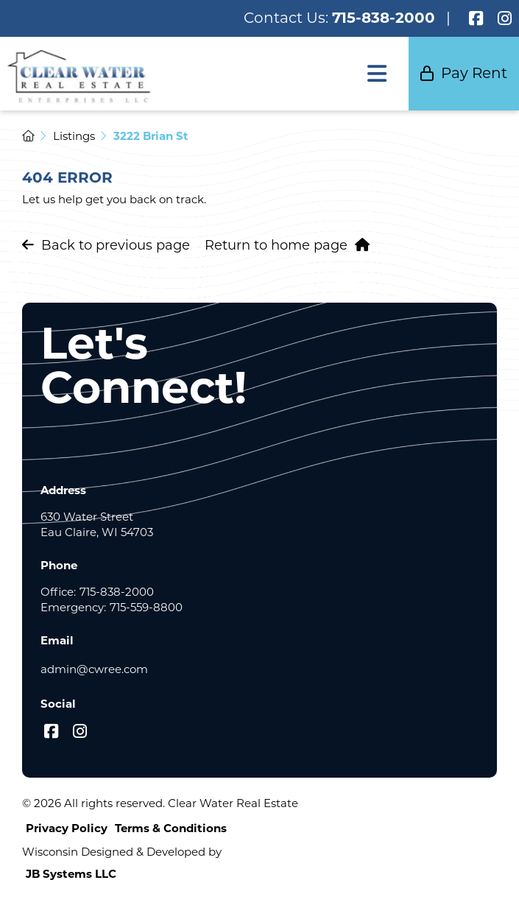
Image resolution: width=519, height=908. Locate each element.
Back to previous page (106, 245)
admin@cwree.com (94, 669)
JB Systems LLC (71, 874)
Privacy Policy (66, 828)
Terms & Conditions (171, 828)
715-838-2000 (383, 18)
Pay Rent (463, 73)
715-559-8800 (146, 607)
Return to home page (287, 245)
